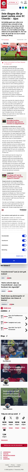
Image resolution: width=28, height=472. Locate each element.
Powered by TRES (19, 469)
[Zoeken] (22, 2)
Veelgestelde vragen (9, 455)
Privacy (13, 465)
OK (14, 260)
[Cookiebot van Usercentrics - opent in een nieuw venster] (20, 210)
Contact (5, 457)
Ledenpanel (6, 459)
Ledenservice (7, 452)
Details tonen (19, 256)
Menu (25, 2)
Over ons (5, 454)
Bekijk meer (6, 308)
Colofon (7, 465)
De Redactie (6, 39)
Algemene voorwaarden (14, 466)
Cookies (19, 465)
